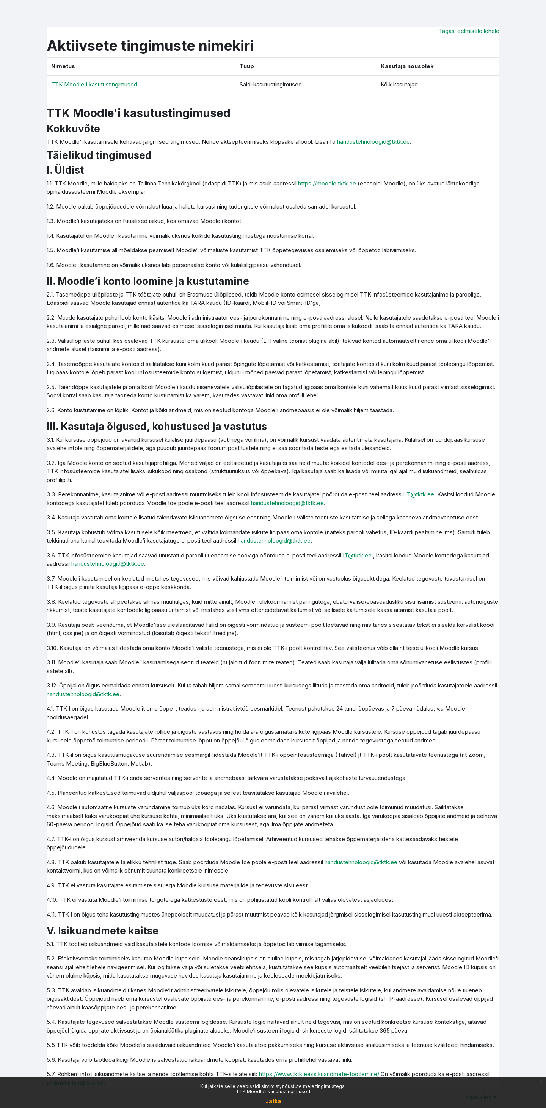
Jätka (273, 1101)
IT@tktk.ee (419, 494)
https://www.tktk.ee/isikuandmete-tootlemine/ (319, 1074)
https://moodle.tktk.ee (327, 183)
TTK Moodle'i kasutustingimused (273, 1091)
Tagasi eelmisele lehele (469, 31)
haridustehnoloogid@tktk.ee (373, 141)
